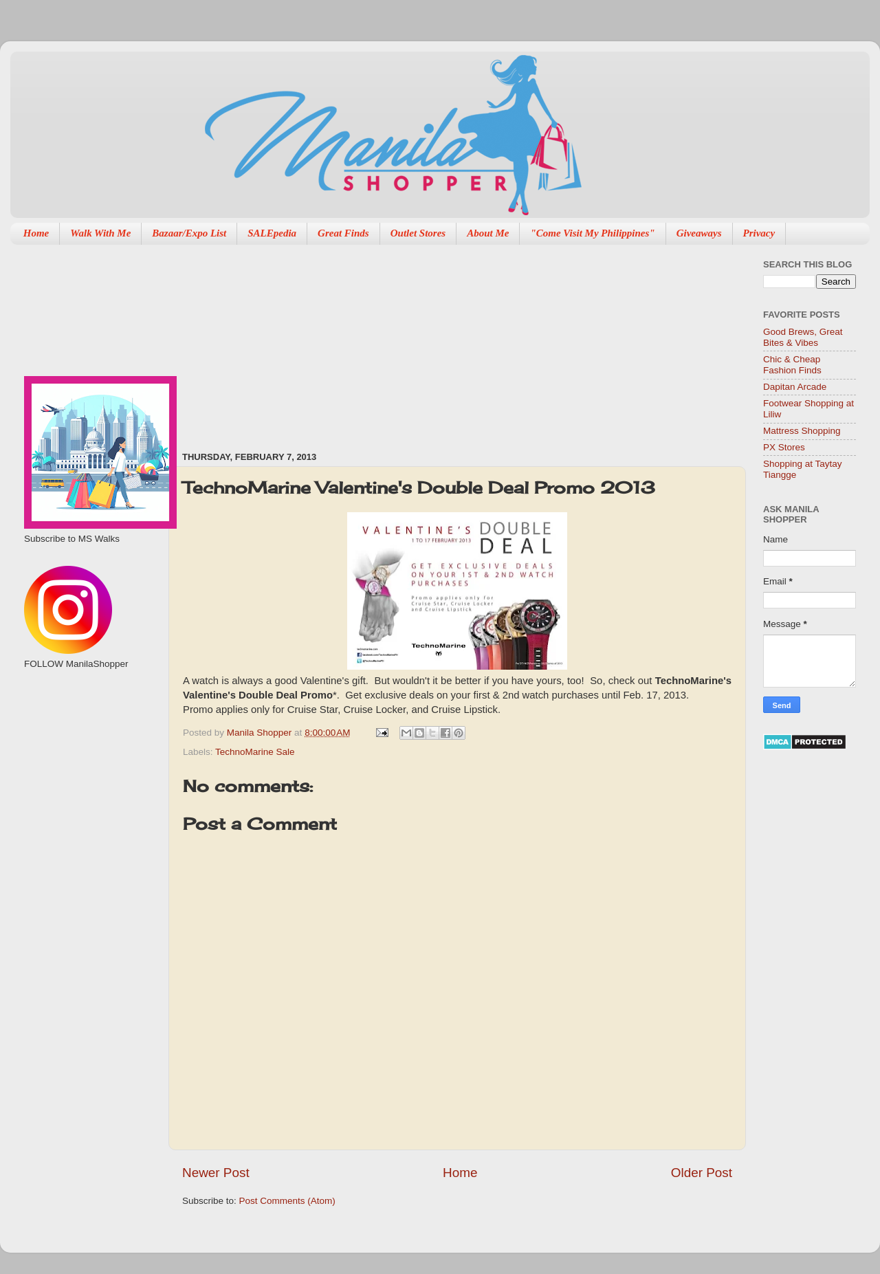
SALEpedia (272, 233)
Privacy (759, 233)
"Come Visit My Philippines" (592, 233)
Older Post (701, 1172)
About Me (488, 233)
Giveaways (699, 233)
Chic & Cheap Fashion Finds (792, 364)
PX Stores (784, 447)
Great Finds (343, 233)
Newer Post (216, 1172)
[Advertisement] (296, 341)
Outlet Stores (418, 233)
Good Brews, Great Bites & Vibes (803, 337)
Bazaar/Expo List (189, 233)
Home (36, 233)
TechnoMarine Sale (255, 752)
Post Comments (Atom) (287, 1201)
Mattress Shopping (802, 431)
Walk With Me (100, 233)
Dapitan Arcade (794, 387)
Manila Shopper (260, 732)
